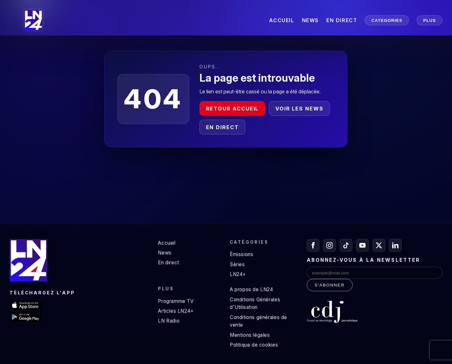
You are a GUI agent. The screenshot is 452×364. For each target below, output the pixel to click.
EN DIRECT (341, 20)
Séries (237, 264)
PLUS (429, 20)
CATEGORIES (386, 20)
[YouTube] (362, 245)
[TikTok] (346, 245)
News (164, 253)
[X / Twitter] (379, 245)
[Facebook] (313, 245)
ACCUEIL (281, 20)
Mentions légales (250, 335)
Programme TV (175, 301)
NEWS (310, 20)
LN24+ (238, 274)
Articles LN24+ (176, 311)
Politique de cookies (254, 345)
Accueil (166, 243)
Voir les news (299, 108)
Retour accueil (232, 108)
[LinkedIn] (395, 245)
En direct (222, 127)
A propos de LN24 (251, 289)
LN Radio (168, 321)
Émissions (241, 254)
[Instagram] (329, 245)
